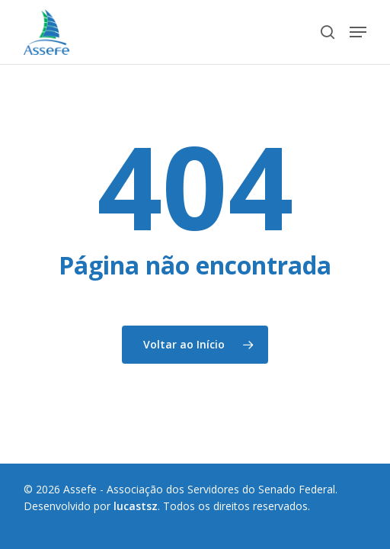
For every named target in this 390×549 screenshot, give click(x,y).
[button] (358, 32)
